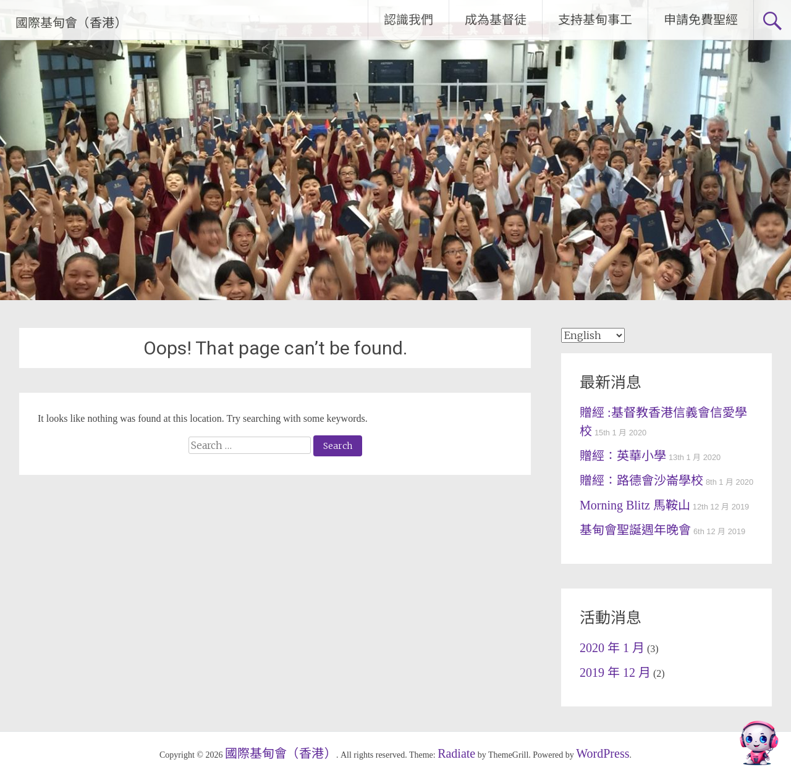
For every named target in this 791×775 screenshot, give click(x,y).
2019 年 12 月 (615, 672)
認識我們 (408, 20)
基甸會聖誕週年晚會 (635, 530)
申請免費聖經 (701, 20)
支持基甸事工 (595, 20)
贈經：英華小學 (623, 456)
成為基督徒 (496, 20)
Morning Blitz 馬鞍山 (635, 505)
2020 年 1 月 (612, 648)
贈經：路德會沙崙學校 (641, 480)
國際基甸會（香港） (71, 23)
